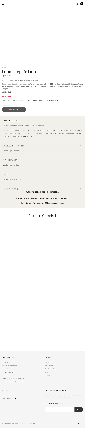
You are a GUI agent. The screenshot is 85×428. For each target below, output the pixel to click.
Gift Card (5, 375)
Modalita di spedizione (9, 365)
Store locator (49, 365)
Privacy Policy (59, 403)
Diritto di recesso (7, 369)
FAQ (46, 372)
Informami (13, 109)
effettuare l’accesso (33, 203)
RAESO (4, 67)
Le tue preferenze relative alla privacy (14, 382)
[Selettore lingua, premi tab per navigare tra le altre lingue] (78, 423)
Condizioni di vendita (52, 369)
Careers (47, 375)
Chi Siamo (48, 362)
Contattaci (5, 362)
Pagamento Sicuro (8, 372)
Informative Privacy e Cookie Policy (14, 378)
